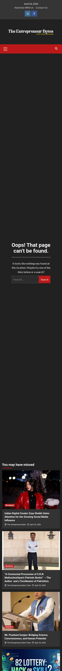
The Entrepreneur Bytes (16, 525)
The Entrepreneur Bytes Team (19, 585)
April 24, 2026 (40, 585)
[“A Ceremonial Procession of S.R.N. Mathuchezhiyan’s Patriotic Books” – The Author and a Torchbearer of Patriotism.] (31, 550)
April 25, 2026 (35, 525)
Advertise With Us (24, 7)
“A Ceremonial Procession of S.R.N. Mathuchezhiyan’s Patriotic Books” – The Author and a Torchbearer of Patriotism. (28, 578)
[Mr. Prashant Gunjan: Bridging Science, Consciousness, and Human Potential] (31, 611)
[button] (5, 48)
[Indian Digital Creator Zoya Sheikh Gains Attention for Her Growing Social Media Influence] (31, 489)
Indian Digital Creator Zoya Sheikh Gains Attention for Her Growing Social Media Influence (27, 517)
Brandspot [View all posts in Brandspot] (10, 505)
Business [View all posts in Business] (9, 566)
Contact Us (42, 7)
